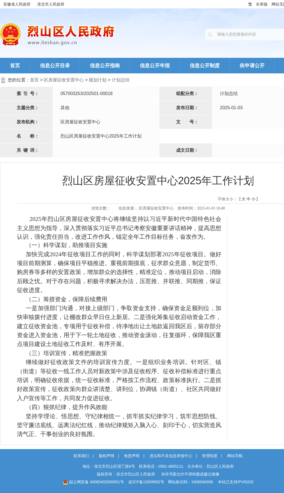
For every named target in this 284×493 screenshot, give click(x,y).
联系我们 (81, 456)
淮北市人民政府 (50, 4)
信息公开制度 (205, 65)
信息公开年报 (155, 65)
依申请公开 (252, 65)
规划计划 (97, 80)
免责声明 (132, 456)
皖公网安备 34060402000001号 (93, 482)
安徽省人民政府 (17, 4)
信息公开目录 (55, 65)
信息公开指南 (105, 65)
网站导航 (235, 456)
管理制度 (209, 456)
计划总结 (121, 80)
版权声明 (106, 456)
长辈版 (262, 4)
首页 (15, 65)
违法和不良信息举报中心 (170, 456)
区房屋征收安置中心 (64, 80)
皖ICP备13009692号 (146, 482)
